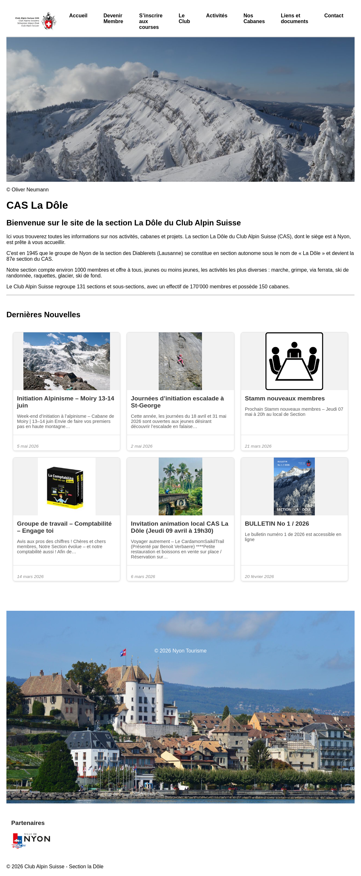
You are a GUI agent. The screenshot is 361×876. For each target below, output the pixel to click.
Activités (217, 15)
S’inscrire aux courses (151, 21)
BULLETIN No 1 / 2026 (277, 523)
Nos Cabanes (254, 18)
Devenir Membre (113, 18)
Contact (333, 15)
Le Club (184, 18)
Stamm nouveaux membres (286, 398)
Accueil (78, 15)
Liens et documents (294, 18)
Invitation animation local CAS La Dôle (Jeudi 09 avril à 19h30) (179, 527)
